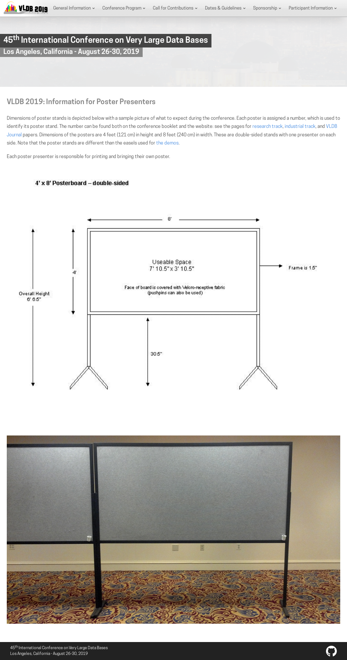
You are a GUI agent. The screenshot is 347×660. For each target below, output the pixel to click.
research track (267, 126)
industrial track (300, 126)
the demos (167, 143)
